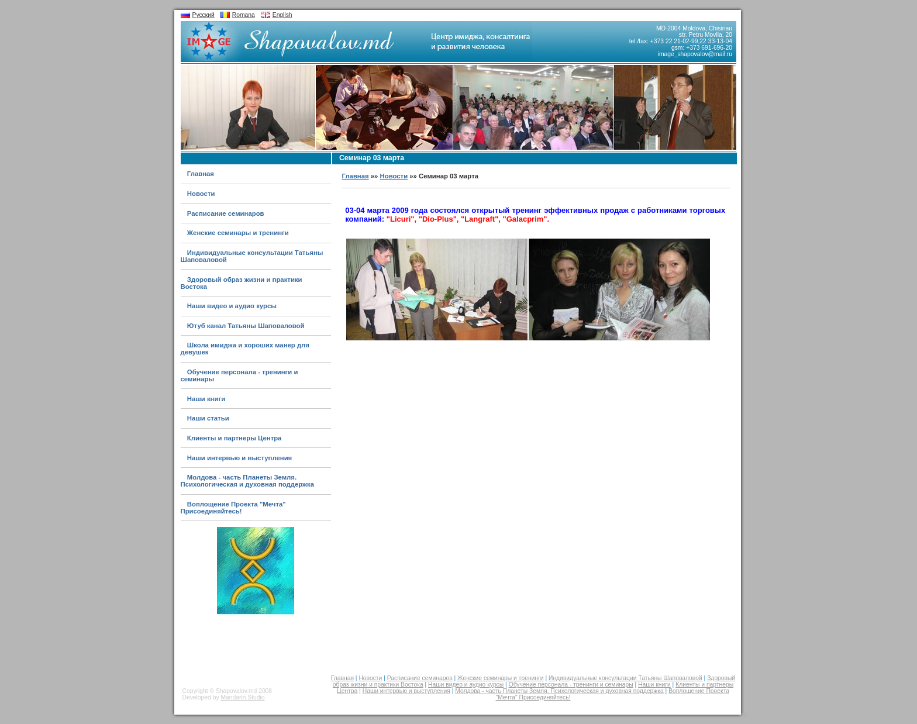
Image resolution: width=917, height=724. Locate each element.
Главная (200, 173)
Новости (201, 193)
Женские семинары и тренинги (238, 232)
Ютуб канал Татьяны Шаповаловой (246, 325)
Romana (243, 15)
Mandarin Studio (242, 697)
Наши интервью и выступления (239, 457)
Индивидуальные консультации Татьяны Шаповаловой (625, 678)
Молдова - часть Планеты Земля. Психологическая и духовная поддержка (248, 481)
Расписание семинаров (225, 213)
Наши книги (206, 398)
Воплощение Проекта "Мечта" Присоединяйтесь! (233, 508)
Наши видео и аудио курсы (232, 305)
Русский (203, 15)
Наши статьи (208, 418)
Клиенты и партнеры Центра (234, 438)
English (282, 15)
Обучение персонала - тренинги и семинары (571, 684)
